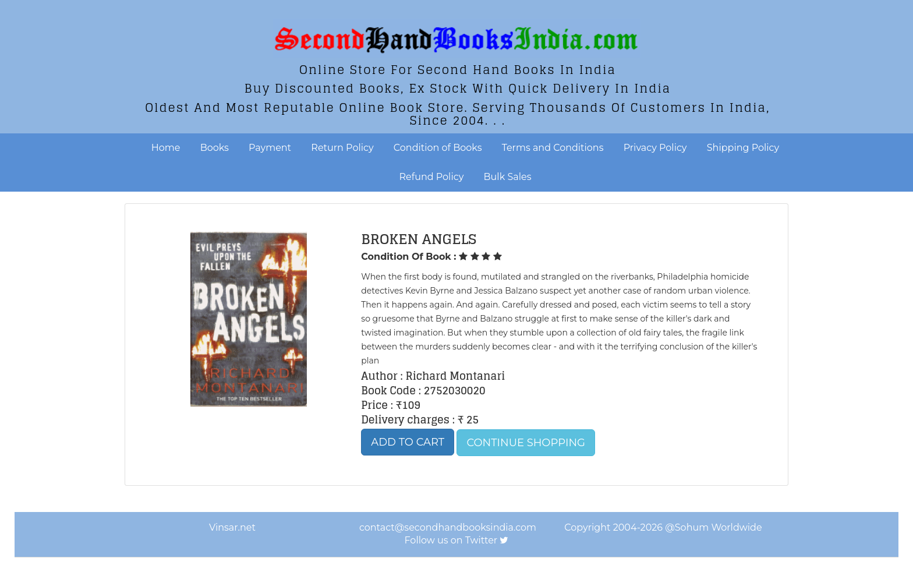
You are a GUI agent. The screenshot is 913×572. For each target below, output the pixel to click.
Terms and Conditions (553, 147)
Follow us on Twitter (451, 540)
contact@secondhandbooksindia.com (447, 527)
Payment (270, 147)
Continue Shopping (525, 442)
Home (166, 147)
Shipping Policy (743, 147)
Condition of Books (438, 147)
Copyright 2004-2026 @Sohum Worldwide (663, 527)
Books (214, 147)
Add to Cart (407, 442)
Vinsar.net (232, 527)
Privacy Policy (655, 147)
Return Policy (342, 147)
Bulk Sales (508, 176)
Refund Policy (431, 176)
